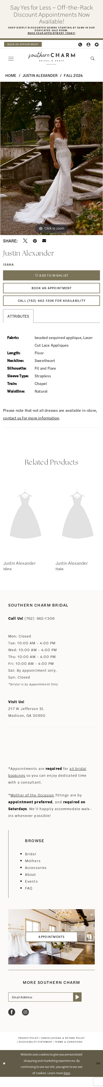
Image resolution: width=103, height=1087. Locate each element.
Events (31, 890)
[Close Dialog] (5, 1073)
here (67, 1083)
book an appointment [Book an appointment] (26, 46)
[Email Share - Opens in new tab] (44, 242)
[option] (51, 160)
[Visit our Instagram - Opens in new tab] (25, 1022)
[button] (89, 46)
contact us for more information (31, 427)
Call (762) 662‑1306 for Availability (51, 308)
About (30, 883)
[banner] (51, 59)
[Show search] (93, 60)
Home (10, 76)
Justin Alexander (40, 76)
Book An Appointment (52, 293)
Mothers (33, 869)
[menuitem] (26, 46)
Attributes (18, 325)
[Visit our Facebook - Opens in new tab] (11, 1022)
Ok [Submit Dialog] (97, 1073)
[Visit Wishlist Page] (97, 46)
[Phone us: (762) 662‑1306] (80, 46)
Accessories (36, 876)
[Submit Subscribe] (90, 1006)
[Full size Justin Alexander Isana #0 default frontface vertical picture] (51, 160)
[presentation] (25, 524)
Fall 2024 (73, 76)
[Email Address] (51, 1006)
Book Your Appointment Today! (51, 34)
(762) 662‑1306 (39, 627)
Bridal (30, 862)
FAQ (28, 897)
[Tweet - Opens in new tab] (25, 242)
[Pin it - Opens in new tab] (35, 242)
